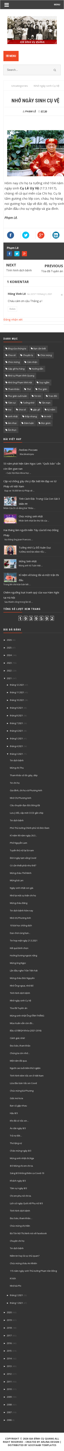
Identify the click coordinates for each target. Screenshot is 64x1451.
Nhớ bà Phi (15, 1285)
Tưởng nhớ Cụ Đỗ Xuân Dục (35, 547)
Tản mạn (46, 402)
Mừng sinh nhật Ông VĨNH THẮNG (27, 1015)
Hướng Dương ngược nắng (23, 955)
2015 (9, 1350)
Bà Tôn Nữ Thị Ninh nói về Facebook (28, 1233)
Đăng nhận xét (13, 319)
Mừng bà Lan (16, 880)
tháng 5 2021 (16, 738)
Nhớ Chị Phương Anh (20, 797)
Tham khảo (13, 389)
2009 (9, 1396)
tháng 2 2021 (16, 1295)
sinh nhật (13, 416)
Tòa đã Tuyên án (52, 271)
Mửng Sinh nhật (28, 561)
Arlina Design (50, 1441)
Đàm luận (29, 423)
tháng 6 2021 (16, 730)
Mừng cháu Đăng (18, 903)
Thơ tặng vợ (16, 1143)
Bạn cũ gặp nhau (18, 1105)
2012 (9, 1373)
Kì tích (13, 1278)
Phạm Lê (13, 248)
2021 (9, 678)
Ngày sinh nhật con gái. (22, 887)
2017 (9, 1335)
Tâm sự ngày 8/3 (18, 1188)
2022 (9, 670)
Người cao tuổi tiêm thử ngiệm (25, 1068)
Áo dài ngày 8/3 (18, 1128)
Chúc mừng (14, 362)
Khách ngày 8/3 (18, 1180)
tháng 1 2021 (16, 1302)
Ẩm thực (12, 429)
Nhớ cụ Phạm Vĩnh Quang (21, 375)
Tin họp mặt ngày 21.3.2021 (23, 940)
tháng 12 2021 (17, 684)
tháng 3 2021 (16, 753)
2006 (9, 1420)
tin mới (47, 416)
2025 (9, 647)
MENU (57, 4)
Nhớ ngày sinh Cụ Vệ (20, 1000)
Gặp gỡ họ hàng (16, 368)
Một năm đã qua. (18, 1060)
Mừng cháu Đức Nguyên (22, 978)
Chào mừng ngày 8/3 (20, 1150)
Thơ (29, 389)
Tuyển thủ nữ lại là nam (22, 850)
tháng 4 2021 (16, 746)
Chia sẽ (12, 355)
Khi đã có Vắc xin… (19, 1120)
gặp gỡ (36, 409)
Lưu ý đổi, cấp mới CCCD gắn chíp (26, 812)
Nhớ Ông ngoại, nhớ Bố (21, 985)
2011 (9, 1381)
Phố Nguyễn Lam (18, 842)
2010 (9, 1389)
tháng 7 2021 (16, 723)
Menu (11, 56)
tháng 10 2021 (17, 700)
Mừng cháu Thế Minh (20, 873)
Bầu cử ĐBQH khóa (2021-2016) (25, 1030)
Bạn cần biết (39, 348)
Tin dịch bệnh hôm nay (21, 910)
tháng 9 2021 (16, 707)
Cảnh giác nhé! (17, 1038)
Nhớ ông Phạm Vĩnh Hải (20, 382)
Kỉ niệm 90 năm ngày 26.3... (23, 835)
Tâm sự (12, 402)
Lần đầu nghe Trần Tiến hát (24, 970)
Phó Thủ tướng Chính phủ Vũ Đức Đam (29, 827)
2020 (9, 1312)
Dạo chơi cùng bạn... (20, 933)
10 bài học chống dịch (21, 925)
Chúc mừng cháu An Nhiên (23, 1263)
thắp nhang (31, 416)
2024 (9, 655)
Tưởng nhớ (28, 402)
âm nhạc (12, 423)
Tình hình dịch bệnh (19, 270)
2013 (9, 1366)
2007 (9, 1412)
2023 (9, 662)
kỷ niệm (51, 409)
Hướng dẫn (37, 368)
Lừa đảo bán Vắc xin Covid (23, 1083)
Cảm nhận (32, 362)
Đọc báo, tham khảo (20, 1045)
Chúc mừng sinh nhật (31, 516)
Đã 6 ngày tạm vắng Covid (23, 857)
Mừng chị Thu (17, 767)
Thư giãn (42, 389)
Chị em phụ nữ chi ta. (20, 1195)
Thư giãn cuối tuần (17, 396)
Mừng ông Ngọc (18, 963)
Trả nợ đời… (16, 1135)
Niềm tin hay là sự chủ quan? (24, 1255)
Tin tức (37, 396)
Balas (12, 308)
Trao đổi (52, 396)
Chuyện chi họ (17, 1240)
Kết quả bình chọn (19, 948)
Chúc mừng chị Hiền (20, 1225)
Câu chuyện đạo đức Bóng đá (25, 805)
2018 (9, 1327)
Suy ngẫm (44, 382)
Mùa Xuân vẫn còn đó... (22, 1023)
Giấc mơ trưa (16, 1098)
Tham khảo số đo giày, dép (24, 775)
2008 (9, 1404)
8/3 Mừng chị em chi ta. (21, 1165)
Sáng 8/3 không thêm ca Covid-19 (27, 1173)
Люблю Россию (28, 449)
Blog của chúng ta (17, 348)
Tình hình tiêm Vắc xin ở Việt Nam (27, 1075)
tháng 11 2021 (17, 692)
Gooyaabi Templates (42, 1445)
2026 (9, 639)
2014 (9, 1358)
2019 (9, 1320)
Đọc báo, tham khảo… (21, 1218)
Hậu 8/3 (14, 1113)
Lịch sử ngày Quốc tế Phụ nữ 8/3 (26, 1203)
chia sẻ (22, 409)
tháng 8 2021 (16, 715)
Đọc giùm (46, 423)
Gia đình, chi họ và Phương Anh (26, 790)
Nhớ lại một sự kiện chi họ (23, 895)
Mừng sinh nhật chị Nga (22, 1158)
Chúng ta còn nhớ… (20, 1053)
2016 (9, 1343)
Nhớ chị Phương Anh (20, 917)
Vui (9, 409)
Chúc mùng (46, 355)
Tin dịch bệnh (17, 760)
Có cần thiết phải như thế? (23, 865)
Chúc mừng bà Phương (21, 1090)
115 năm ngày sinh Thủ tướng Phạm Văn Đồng (33, 1270)
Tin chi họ (15, 782)
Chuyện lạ (28, 355)
